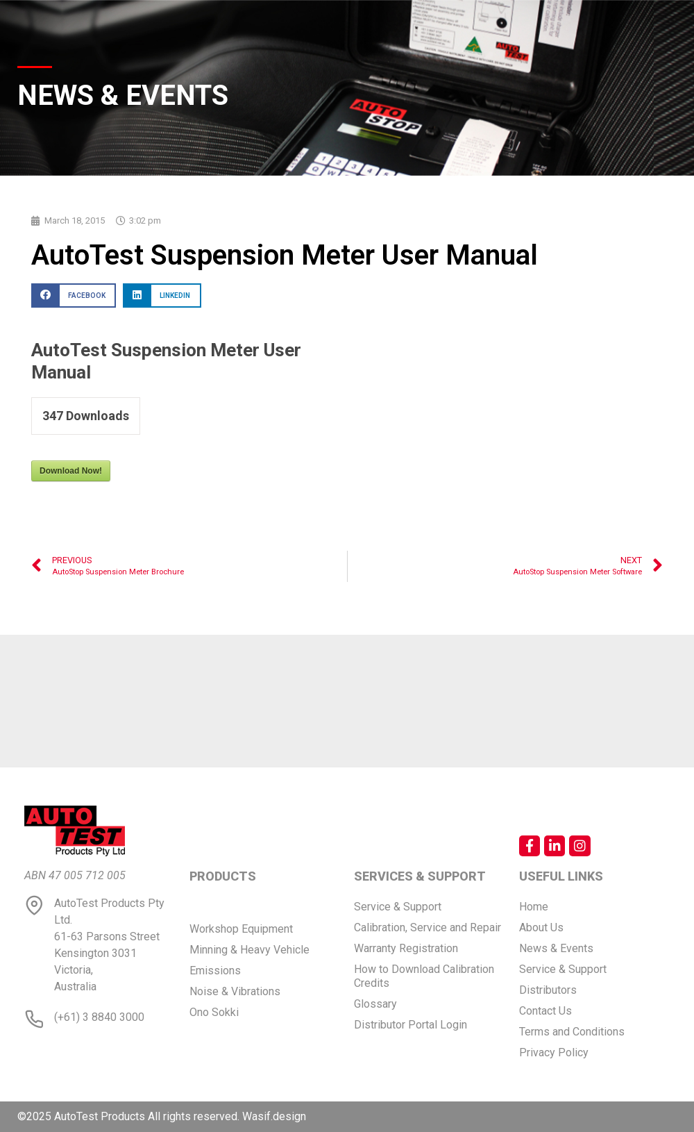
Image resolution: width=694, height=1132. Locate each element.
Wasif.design (274, 1116)
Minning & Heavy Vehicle (249, 949)
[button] (73, 295)
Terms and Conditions (572, 1031)
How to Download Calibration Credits (424, 976)
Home (533, 906)
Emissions (215, 970)
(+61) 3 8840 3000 (99, 1017)
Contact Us (545, 1010)
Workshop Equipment (241, 928)
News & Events (556, 948)
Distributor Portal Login (410, 1024)
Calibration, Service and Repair (427, 927)
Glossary (375, 1003)
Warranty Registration (406, 948)
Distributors (548, 990)
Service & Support (397, 906)
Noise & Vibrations (234, 991)
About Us (541, 927)
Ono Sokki (214, 1012)
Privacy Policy (554, 1052)
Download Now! (71, 471)
